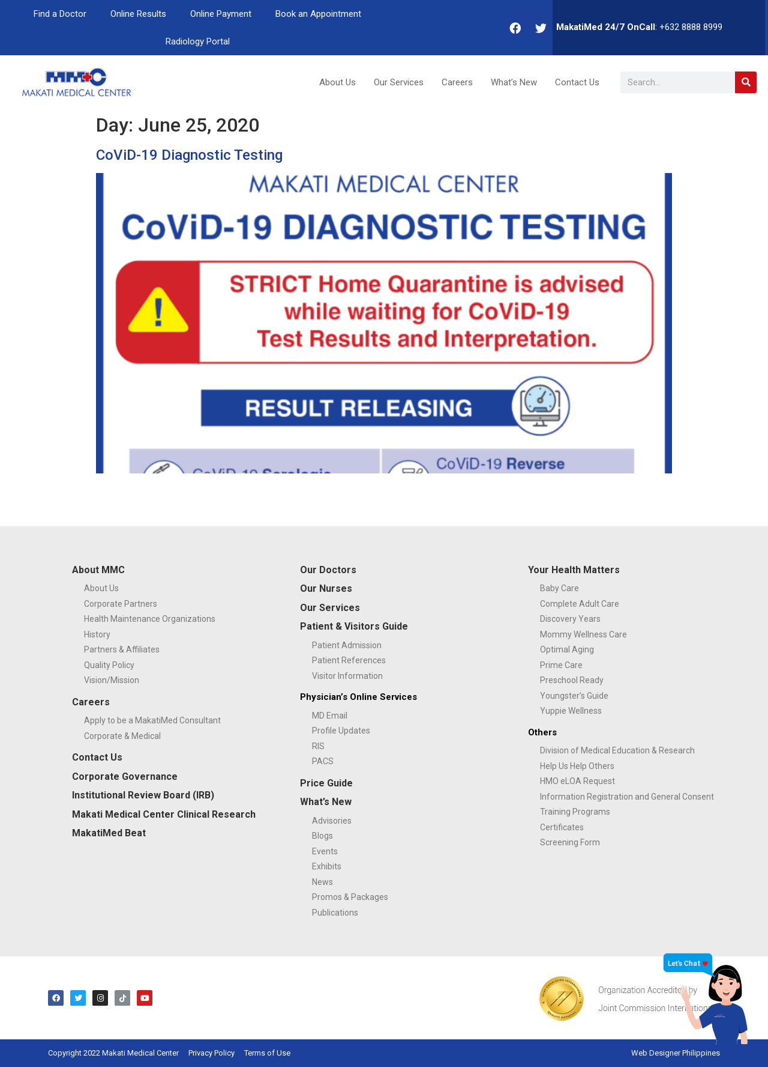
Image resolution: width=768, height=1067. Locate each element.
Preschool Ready (572, 680)
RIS (318, 746)
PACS (323, 761)
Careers (457, 82)
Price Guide (326, 783)
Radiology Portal (198, 41)
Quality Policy (109, 665)
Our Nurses (326, 588)
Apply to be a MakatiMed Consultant (152, 720)
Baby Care (559, 588)
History (97, 634)
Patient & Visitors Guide (354, 626)
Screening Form (570, 842)
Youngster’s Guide (574, 696)
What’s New (514, 82)
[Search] (746, 82)
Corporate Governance (125, 776)
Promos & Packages (350, 897)
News (322, 882)
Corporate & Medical (122, 736)
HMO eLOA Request (577, 781)
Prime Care (561, 665)
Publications (335, 912)
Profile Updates (341, 730)
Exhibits (326, 866)
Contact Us (577, 82)
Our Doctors (328, 570)
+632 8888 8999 (690, 27)
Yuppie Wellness (571, 711)
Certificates (562, 827)
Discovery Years (570, 619)
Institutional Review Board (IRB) (143, 795)
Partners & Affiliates (122, 649)
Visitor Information (347, 676)
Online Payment (220, 13)
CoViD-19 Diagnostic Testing (189, 155)
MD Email (329, 715)
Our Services (399, 82)
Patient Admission (347, 645)
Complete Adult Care (579, 604)
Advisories (332, 820)
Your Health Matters (574, 570)
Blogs (322, 836)
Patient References (349, 660)
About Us (337, 82)
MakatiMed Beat (109, 833)
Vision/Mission (111, 680)
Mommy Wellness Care (583, 634)
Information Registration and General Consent (627, 796)
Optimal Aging (567, 649)
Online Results (138, 13)
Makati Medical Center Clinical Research (164, 814)
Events (325, 851)
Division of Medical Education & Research (617, 750)
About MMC (98, 570)
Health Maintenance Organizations (149, 619)
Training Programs (575, 811)
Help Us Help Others (577, 766)
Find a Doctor (60, 13)
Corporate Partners (120, 604)
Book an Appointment (318, 13)
